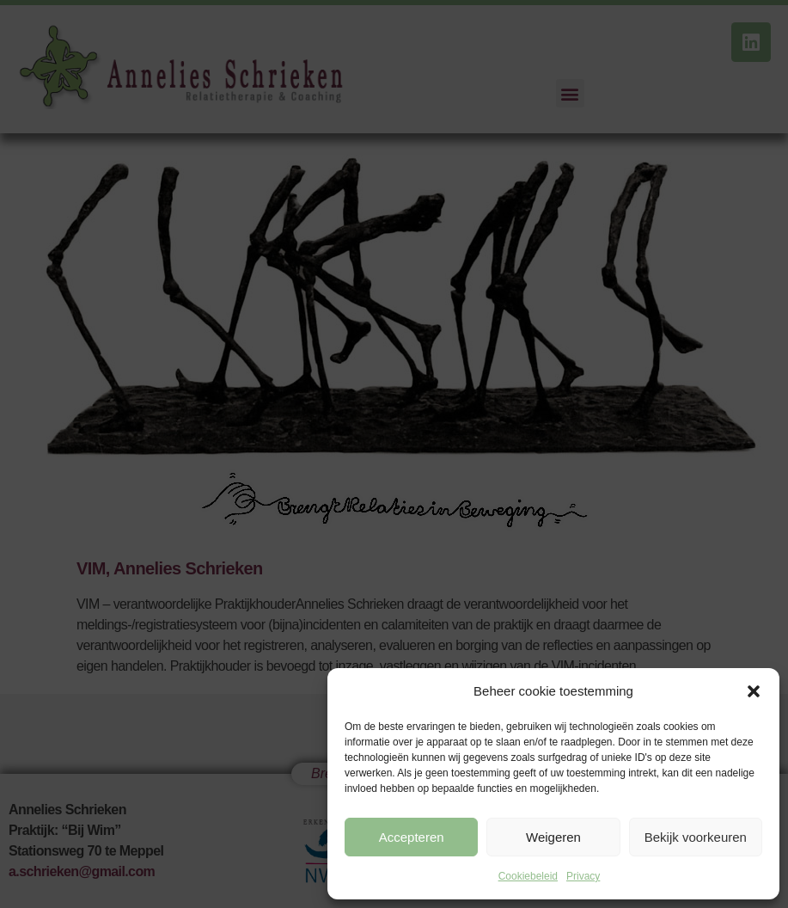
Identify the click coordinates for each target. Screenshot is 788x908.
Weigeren (553, 837)
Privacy (583, 876)
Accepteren (411, 837)
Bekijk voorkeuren (695, 837)
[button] (753, 691)
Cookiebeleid (528, 876)
